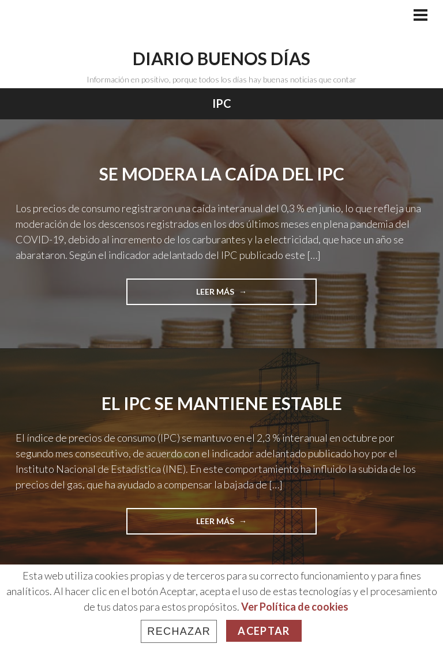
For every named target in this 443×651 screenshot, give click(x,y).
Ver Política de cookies (294, 606)
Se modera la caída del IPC (221, 173)
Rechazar (179, 631)
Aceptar (264, 630)
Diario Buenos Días (221, 58)
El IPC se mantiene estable (222, 403)
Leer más (234, 295)
